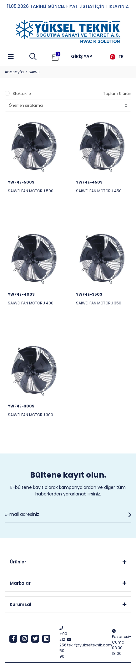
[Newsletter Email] (68, 514)
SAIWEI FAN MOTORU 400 (30, 303)
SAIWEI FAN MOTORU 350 (98, 303)
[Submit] (128, 514)
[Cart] (55, 56)
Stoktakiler (22, 93)
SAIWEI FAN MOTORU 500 (30, 191)
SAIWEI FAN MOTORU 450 (99, 191)
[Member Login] (81, 56)
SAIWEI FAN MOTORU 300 (30, 414)
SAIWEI (34, 72)
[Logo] (68, 31)
